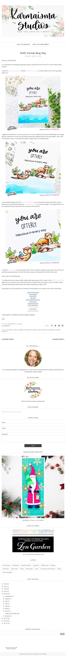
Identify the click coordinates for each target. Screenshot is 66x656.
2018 (5, 621)
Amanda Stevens (33, 307)
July (6, 601)
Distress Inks (14, 569)
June (6, 603)
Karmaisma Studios (28, 654)
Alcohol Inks (6, 569)
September (8, 596)
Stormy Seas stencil (31, 71)
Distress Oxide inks (30, 330)
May (6, 606)
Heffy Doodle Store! (58, 280)
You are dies (11, 270)
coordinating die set (30, 204)
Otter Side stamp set (14, 71)
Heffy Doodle (42, 330)
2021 (5, 591)
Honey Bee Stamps (26, 565)
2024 (5, 584)
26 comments (6, 326)
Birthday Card (44, 565)
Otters (58, 330)
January (7, 616)
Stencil (36, 569)
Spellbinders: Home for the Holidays (33, 520)
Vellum (59, 569)
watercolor (36, 565)
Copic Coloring (18, 330)
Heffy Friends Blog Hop (33, 53)
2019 (5, 618)
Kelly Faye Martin (33, 311)
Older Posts (58, 339)
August (7, 598)
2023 (5, 586)
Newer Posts (8, 339)
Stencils (4, 331)
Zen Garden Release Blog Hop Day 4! (33, 554)
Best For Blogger (43, 654)
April (6, 608)
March (7, 611)
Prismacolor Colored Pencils (48, 569)
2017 (5, 623)
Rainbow (53, 565)
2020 (5, 594)
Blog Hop (10, 330)
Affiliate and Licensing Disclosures (12, 412)
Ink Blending (51, 330)
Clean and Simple (7, 572)
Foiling (21, 569)
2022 (5, 589)
